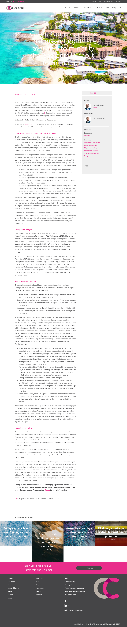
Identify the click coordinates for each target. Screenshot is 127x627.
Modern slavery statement (74, 588)
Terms (67, 578)
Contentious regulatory (92, 142)
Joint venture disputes (91, 153)
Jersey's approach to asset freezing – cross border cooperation (15, 532)
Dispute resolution (90, 148)
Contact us (117, 1)
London (39, 595)
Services (77, 8)
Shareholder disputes (91, 150)
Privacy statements (72, 585)
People (67, 8)
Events (99, 1)
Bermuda (39, 578)
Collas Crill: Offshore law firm (15, 8)
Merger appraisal (89, 156)
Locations (89, 8)
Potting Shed (110, 624)
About (94, 1)
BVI (37, 581)
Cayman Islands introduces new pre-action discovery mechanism (47, 540)
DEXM (118, 624)
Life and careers (108, 1)
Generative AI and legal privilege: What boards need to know (79, 532)
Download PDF (91, 93)
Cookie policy (70, 581)
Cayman (87, 135)
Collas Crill (89, 624)
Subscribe (89, 568)
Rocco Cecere (30, 124)
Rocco (47, 490)
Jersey (38, 591)
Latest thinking (110, 8)
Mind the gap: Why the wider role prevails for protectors (111, 532)
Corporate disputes (90, 145)
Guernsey (40, 588)
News (99, 8)
